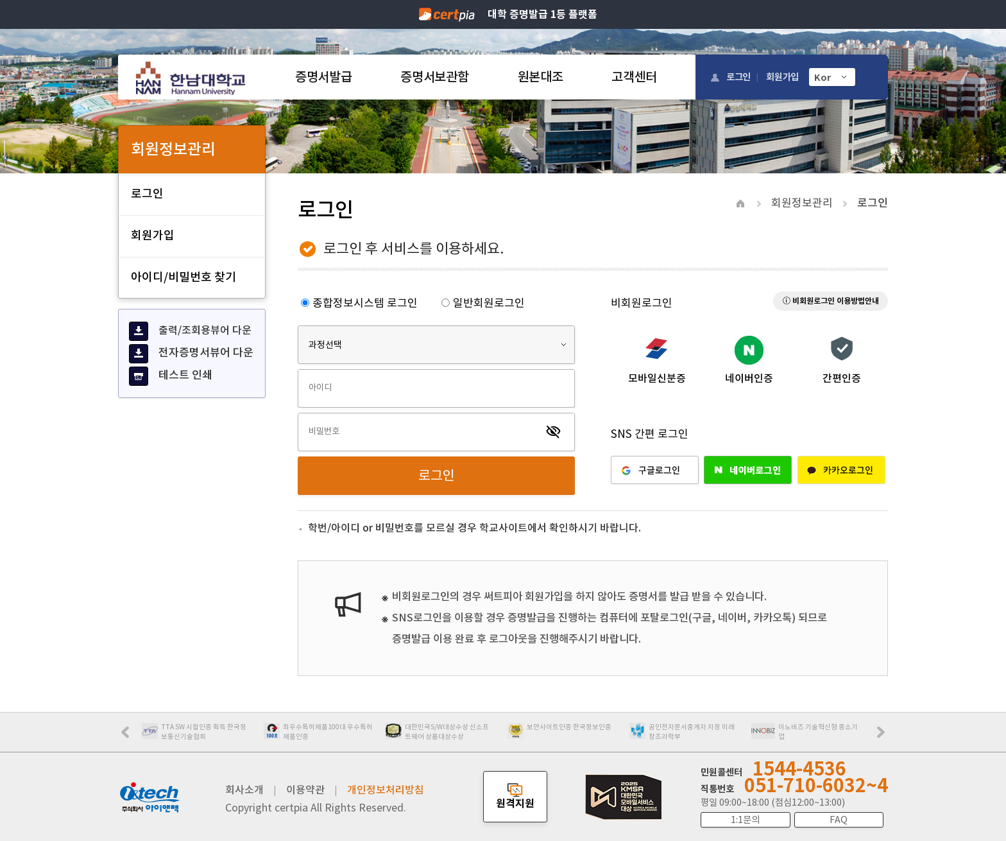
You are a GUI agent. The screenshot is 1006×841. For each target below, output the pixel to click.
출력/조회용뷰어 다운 (190, 331)
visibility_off (553, 432)
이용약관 (305, 789)
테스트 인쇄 (170, 376)
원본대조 (540, 77)
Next (884, 736)
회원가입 (782, 77)
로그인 (738, 77)
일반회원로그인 (483, 303)
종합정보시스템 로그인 (359, 303)
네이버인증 (749, 378)
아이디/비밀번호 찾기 (183, 277)
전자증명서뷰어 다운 (191, 353)
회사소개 (244, 789)
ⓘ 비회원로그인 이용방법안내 (831, 301)
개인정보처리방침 (385, 789)
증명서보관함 (434, 77)
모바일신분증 (657, 378)
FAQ (839, 820)
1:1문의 (745, 820)
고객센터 (634, 77)
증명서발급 (323, 77)
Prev (131, 736)
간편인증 (842, 378)
